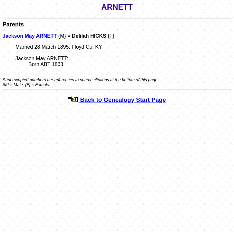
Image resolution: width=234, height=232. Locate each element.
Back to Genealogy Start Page (117, 99)
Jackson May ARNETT (30, 36)
